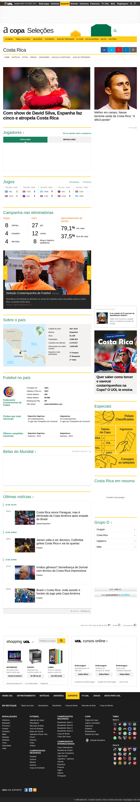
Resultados (74, 182)
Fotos (25, 57)
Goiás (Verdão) (125, 733)
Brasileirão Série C (65, 728)
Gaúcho (33, 765)
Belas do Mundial (18, 451)
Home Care (123, 682)
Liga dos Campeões (65, 753)
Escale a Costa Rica (61, 57)
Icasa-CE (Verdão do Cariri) (134, 754)
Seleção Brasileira (97, 740)
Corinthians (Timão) (115, 729)
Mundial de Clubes (65, 750)
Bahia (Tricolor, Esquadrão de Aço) (125, 724)
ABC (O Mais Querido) (115, 749)
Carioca (33, 759)
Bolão (104, 39)
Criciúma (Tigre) (125, 729)
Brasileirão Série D (65, 731)
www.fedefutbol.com (53, 404)
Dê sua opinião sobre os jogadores (77, 133)
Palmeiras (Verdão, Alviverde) (115, 738)
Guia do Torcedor (65, 39)
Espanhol (61, 764)
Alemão (60, 762)
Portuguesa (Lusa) (115, 763)
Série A (116, 720)
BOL (113, 3)
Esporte (65, 3)
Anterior (75, 611)
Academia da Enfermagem (85, 682)
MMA (4, 734)
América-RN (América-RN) (125, 749)
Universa (84, 3)
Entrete (74, 3)
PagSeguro (122, 3)
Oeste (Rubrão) (125, 758)
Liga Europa (62, 756)
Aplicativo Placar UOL (39, 734)
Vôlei (4, 748)
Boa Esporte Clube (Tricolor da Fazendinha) (115, 754)
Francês (60, 767)
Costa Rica (14, 50)
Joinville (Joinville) (115, 758)
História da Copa (92, 734)
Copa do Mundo (106, 705)
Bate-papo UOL (112, 696)
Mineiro (33, 762)
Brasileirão (56, 705)
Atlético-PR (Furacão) (120, 724)
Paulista (33, 756)
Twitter (31, 790)
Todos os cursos (127, 642)
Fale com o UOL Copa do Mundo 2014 (94, 625)
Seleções (40, 30)
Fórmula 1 (6, 726)
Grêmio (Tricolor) (129, 733)
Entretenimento (26, 696)
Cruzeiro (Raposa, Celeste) (129, 729)
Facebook (26, 790)
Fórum (32, 737)
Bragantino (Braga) (120, 754)
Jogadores (44, 57)
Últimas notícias (17, 497)
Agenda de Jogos (37, 720)
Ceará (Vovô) (125, 754)
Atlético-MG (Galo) (115, 724)
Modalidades (9, 716)
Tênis (4, 743)
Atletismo (6, 720)
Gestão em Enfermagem (107, 682)
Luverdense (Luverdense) (129, 754)
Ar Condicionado (31, 683)
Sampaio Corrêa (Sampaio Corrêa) (120, 763)
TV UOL (105, 3)
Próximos (87, 182)
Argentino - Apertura (65, 759)
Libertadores (43, 705)
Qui (42, 187)
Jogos (96, 696)
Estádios (50, 39)
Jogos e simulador (92, 723)
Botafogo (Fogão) (129, 724)
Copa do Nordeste (37, 768)
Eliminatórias (90, 731)
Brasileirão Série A (65, 722)
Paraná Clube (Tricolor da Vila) (129, 758)
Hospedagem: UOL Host (131, 800)
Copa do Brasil (71, 705)
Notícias (55, 3)
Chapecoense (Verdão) (134, 724)
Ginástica (6, 731)
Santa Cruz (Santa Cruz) (125, 763)
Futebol (5, 729)
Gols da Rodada (36, 729)
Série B (116, 745)
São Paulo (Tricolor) (125, 738)
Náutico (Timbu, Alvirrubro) (120, 758)
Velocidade (6, 746)
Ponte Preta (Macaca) (134, 758)
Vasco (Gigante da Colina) (129, 763)
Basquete (6, 723)
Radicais (5, 740)
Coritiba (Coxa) (120, 729)
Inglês (59, 770)
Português (61, 776)
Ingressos (89, 726)
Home (6, 57)
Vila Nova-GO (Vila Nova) (134, 763)
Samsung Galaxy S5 (14, 683)
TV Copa (79, 39)
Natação (5, 737)
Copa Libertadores (65, 747)
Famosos (95, 3)
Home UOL (7, 696)
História (113, 39)
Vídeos (33, 57)
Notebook (44, 683)
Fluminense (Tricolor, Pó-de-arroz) (120, 733)
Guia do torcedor (81, 57)
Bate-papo (44, 3)
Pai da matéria (92, 39)
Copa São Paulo (64, 736)
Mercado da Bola (89, 705)
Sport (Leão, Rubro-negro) (129, 738)
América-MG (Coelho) (120, 749)
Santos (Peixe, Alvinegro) (120, 738)
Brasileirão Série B (65, 725)
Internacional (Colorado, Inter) (134, 733)
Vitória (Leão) (134, 738)
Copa (17, 30)
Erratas (115, 625)
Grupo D (101, 522)
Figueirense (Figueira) (134, 729)
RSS (35, 790)
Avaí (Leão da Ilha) (134, 749)
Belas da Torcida (36, 731)
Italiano (60, 773)
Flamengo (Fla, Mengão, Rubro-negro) (115, 733)
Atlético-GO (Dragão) (129, 749)
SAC (34, 4)
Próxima (84, 611)
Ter (24, 187)
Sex (7, 187)
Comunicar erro (128, 625)
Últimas (9, 39)
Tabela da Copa (23, 39)
